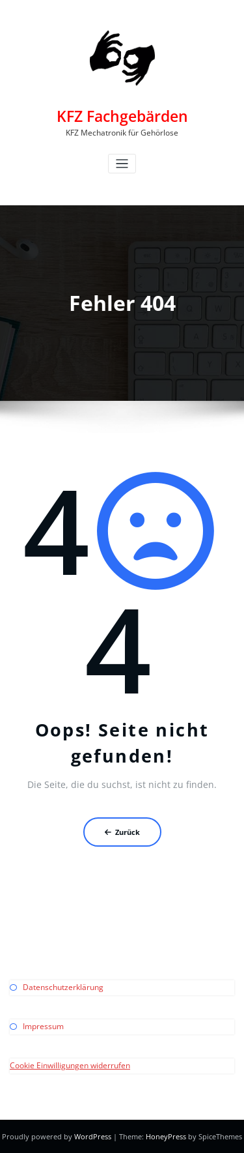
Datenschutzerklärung (63, 987)
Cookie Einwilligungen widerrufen (70, 1065)
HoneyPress (166, 1136)
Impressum (43, 1026)
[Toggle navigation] (122, 164)
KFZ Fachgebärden (122, 116)
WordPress (92, 1136)
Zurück (122, 832)
